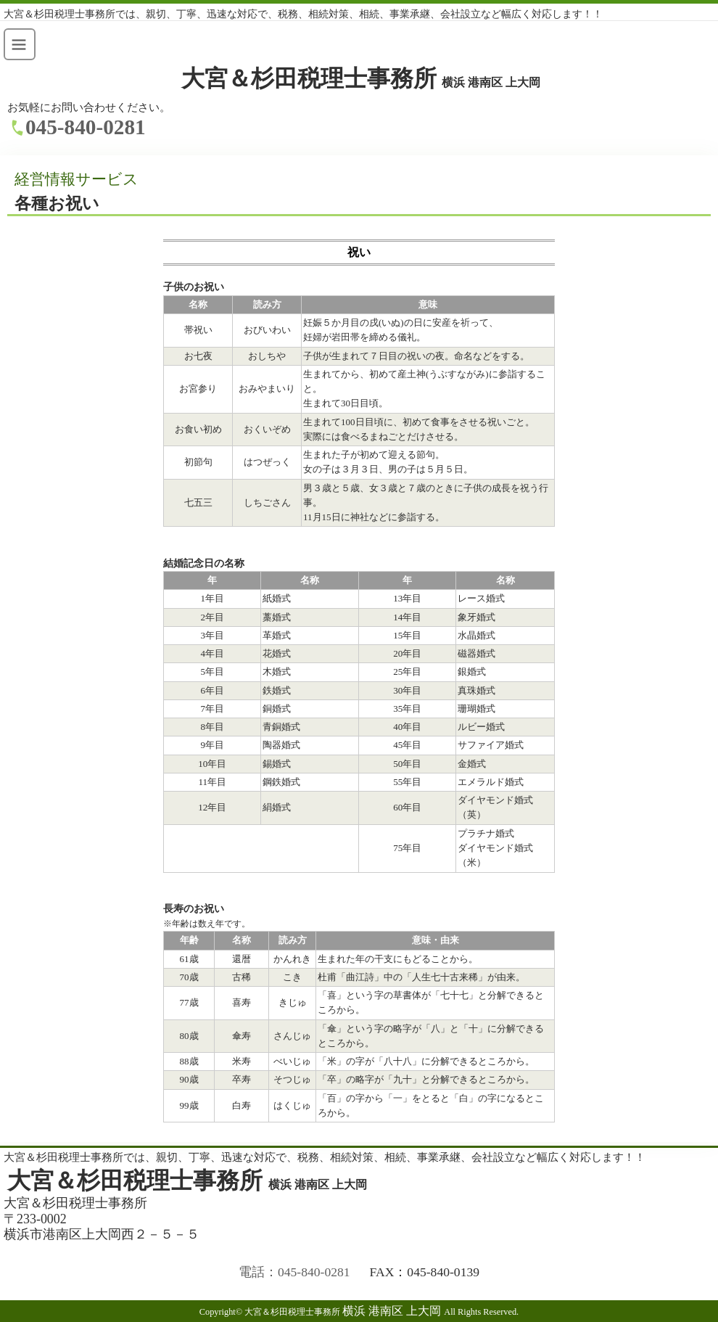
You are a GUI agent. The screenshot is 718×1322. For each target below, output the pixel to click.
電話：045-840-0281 (294, 1272)
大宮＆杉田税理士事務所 (361, 78)
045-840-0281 (85, 127)
